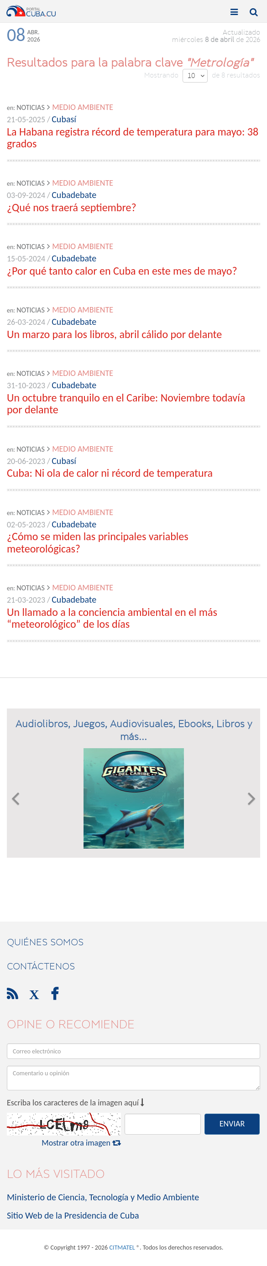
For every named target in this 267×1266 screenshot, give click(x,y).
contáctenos (41, 966)
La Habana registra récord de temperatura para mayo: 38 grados (132, 137)
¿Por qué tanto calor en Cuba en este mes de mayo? (122, 270)
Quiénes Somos (45, 942)
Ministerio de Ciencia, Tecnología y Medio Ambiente (103, 1197)
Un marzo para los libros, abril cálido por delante (114, 334)
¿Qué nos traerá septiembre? (71, 207)
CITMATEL (122, 1247)
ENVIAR (232, 1124)
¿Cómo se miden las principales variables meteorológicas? (97, 542)
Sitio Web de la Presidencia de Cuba (73, 1215)
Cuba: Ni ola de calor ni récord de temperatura (110, 472)
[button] (15, 798)
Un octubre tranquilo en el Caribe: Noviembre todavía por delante (126, 403)
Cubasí (64, 119)
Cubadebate (74, 194)
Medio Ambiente (82, 107)
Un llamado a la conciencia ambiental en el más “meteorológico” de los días (112, 617)
